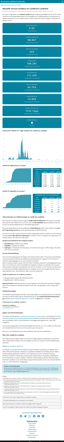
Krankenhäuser (32, 437)
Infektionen (32, 425)
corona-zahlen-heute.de (14, 1)
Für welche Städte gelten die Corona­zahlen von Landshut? (18, 400)
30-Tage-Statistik (32, 431)
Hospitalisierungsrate (32, 435)
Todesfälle (32, 427)
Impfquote (32, 433)
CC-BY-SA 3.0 (55, 378)
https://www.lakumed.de (8, 308)
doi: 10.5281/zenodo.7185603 (14, 393)
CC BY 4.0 (17, 384)
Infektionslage (32, 429)
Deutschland (7, 5)
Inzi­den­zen (19, 328)
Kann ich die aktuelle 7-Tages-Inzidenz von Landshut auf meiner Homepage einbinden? (25, 407)
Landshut (18, 5)
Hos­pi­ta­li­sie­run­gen (30, 328)
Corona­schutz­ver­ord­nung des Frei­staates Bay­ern (32, 316)
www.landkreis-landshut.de (15, 346)
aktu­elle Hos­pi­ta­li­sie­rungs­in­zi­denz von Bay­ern (22, 298)
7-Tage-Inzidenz (32, 423)
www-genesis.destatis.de (9, 381)
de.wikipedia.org (43, 378)
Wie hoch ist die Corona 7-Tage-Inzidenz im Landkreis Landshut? (19, 397)
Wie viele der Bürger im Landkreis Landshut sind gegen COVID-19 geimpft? (22, 403)
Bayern (13, 5)
